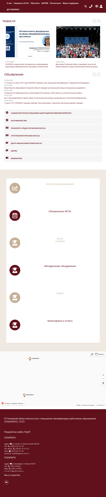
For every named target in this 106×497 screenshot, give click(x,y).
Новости (9, 21)
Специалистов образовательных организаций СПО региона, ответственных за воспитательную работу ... (44, 93)
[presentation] (94, 21)
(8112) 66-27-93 (16, 451)
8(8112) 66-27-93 (16, 446)
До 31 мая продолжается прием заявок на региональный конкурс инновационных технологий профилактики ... (45, 98)
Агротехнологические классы (22, 135)
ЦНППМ (44, 3)
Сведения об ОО (21, 3)
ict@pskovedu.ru (16, 471)
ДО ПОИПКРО (13, 9)
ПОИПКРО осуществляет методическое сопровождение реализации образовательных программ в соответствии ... (27, 65)
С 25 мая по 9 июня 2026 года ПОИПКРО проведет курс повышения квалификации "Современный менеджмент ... (47, 83)
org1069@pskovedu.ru (20, 453)
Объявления (13, 74)
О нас (9, 3)
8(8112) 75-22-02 (21, 449)
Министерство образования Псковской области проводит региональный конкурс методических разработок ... (45, 88)
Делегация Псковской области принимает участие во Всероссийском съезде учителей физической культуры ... (77, 65)
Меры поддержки (71, 3)
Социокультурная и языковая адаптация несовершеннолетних (37, 113)
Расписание (55, 3)
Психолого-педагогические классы (25, 128)
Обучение (35, 3)
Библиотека (13, 158)
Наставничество (15, 120)
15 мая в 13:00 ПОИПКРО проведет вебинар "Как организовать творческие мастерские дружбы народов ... (44, 103)
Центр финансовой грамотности (23, 143)
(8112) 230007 (14, 466)
